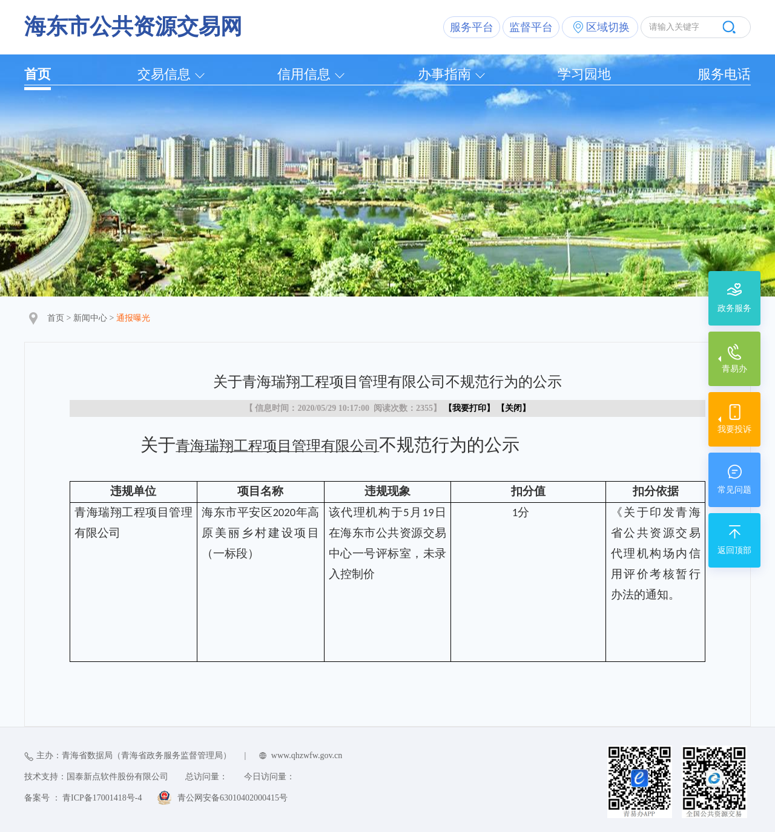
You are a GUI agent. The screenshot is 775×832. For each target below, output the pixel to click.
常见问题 (734, 489)
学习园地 (584, 74)
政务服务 (734, 308)
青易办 (734, 368)
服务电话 (724, 74)
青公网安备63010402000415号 (232, 797)
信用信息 (304, 74)
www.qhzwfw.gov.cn (306, 755)
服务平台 (471, 27)
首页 (37, 74)
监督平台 (531, 27)
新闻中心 (90, 318)
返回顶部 (734, 550)
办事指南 (444, 74)
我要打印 (469, 408)
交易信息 (164, 74)
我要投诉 (734, 429)
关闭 (513, 408)
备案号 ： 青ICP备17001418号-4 (83, 797)
